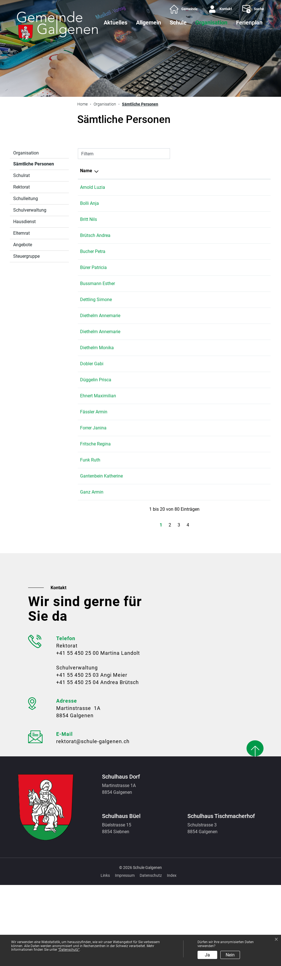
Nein (230, 955)
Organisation (211, 22)
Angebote (22, 244)
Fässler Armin (93, 472)
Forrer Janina (93, 488)
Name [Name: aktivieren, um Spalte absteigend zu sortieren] (86, 170)
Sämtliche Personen (33, 165)
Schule (178, 22)
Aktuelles (115, 22)
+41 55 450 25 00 (77, 734)
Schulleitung (25, 198)
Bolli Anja (89, 210)
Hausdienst (24, 221)
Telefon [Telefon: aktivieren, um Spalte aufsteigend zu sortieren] (241, 170)
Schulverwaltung (29, 210)
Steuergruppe (26, 256)
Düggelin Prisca (95, 427)
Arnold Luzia (92, 187)
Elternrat (21, 233)
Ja (207, 955)
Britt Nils (88, 226)
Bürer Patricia (93, 274)
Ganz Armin (91, 573)
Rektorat (21, 187)
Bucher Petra (92, 258)
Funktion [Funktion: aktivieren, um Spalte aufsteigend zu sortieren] (125, 170)
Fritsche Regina (95, 511)
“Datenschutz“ (69, 950)
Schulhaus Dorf (201, 210)
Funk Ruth (90, 527)
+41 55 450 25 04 (250, 242)
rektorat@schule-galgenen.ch (93, 822)
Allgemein (148, 22)
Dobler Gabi (91, 411)
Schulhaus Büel (201, 258)
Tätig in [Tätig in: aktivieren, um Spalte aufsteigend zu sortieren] (193, 170)
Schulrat (21, 175)
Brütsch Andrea (95, 242)
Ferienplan (249, 22)
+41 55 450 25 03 (77, 756)
